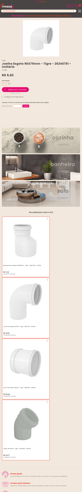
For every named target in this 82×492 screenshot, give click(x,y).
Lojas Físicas (42, 1)
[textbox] (38, 11)
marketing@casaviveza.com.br (11, 424)
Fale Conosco (6, 429)
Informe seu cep (6, 106)
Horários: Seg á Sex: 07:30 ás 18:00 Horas (14, 426)
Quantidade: (6, 80)
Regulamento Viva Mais (9, 410)
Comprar (15, 89)
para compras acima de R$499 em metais (41, 15)
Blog (3, 396)
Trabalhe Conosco (8, 400)
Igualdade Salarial (7, 412)
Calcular (26, 106)
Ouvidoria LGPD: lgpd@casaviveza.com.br (15, 414)
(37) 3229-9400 (7, 422)
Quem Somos (6, 398)
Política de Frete (7, 403)
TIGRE (4, 60)
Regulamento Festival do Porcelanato (14, 407)
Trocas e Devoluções (8, 405)
